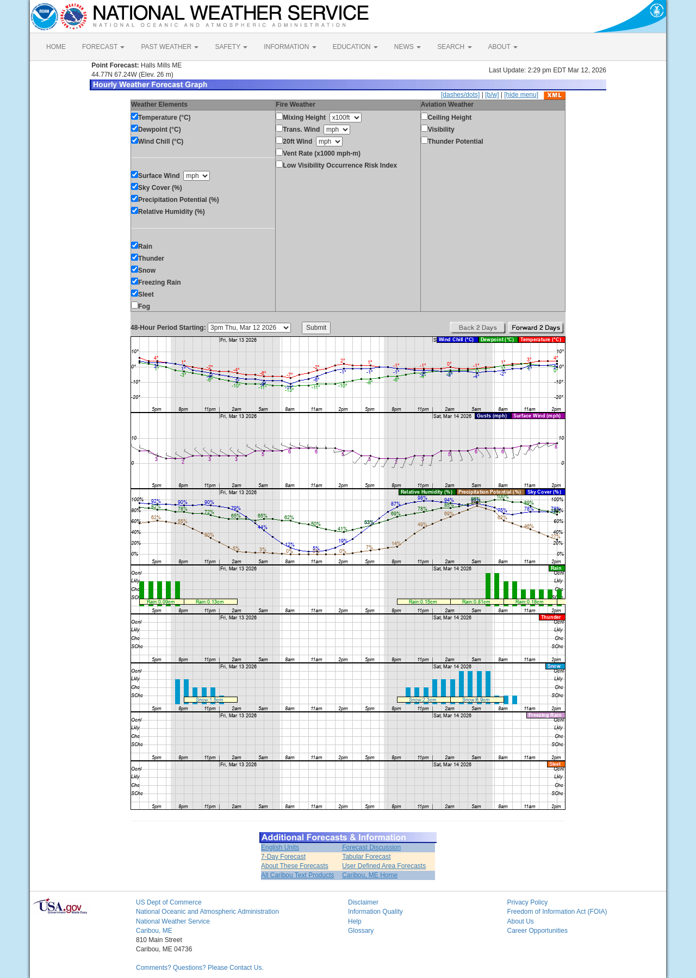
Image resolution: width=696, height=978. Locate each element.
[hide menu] (521, 95)
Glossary (361, 930)
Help (355, 921)
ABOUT (503, 47)
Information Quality (375, 911)
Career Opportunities (537, 930)
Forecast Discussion (371, 847)
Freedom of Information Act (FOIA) (557, 911)
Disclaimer (363, 902)
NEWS (407, 47)
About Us (520, 921)
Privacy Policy (527, 902)
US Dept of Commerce (169, 902)
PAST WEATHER (169, 47)
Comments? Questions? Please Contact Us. (200, 967)
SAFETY (231, 47)
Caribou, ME (154, 930)
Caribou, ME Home (369, 875)
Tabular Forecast (366, 856)
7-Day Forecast (283, 856)
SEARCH (454, 47)
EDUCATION (355, 47)
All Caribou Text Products (297, 875)
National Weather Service (173, 921)
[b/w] (492, 95)
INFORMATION (290, 47)
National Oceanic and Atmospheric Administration (207, 911)
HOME (56, 47)
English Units (280, 847)
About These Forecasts (294, 866)
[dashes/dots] (460, 95)
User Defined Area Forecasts (384, 866)
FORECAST (103, 47)
